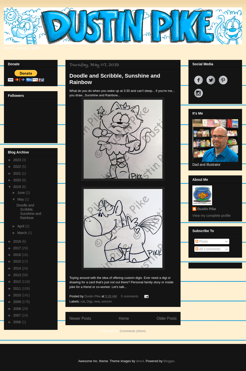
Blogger (168, 361)
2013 (17, 275)
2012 (17, 282)
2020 (17, 180)
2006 (17, 322)
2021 (17, 173)
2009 (17, 302)
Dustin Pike (92, 296)
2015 (17, 261)
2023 (17, 160)
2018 (17, 241)
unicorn (106, 301)
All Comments (207, 249)
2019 (17, 187)
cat (83, 301)
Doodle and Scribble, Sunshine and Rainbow (28, 211)
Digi (89, 301)
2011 (17, 288)
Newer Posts (80, 318)
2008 (17, 309)
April (21, 226)
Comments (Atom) (133, 331)
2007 (17, 315)
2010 (17, 295)
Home (124, 318)
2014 (17, 268)
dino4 (140, 361)
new (97, 301)
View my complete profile (211, 216)
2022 (17, 167)
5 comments (129, 296)
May (21, 199)
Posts (201, 241)
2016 (17, 255)
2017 (17, 248)
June (21, 193)
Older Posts (167, 318)
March (22, 233)
